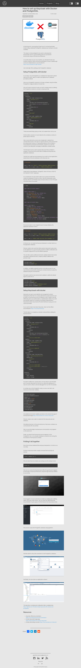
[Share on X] (31, 631)
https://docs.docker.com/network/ (48, 622)
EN (77, 3)
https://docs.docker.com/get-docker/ (32, 64)
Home (41, 3)
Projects (49, 3)
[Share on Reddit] (39, 631)
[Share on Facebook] (28, 631)
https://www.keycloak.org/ (37, 308)
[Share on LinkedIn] (35, 631)
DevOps (31, 16)
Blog (57, 3)
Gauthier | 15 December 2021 (30, 13)
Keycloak (25, 16)
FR (38, 663)
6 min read (53, 13)
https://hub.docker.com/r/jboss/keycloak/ (43, 415)
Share (24, 631)
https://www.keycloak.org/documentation (36, 617)
